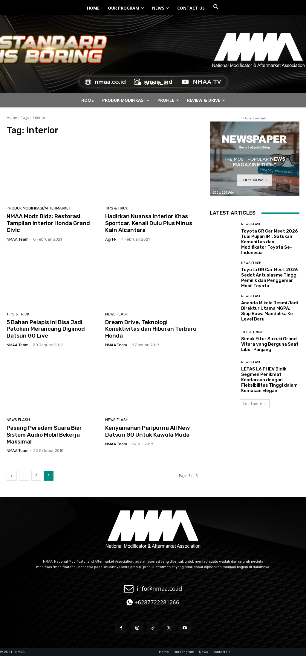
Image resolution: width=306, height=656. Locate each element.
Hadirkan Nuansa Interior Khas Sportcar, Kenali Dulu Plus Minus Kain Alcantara (148, 223)
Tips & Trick (116, 208)
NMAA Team (17, 239)
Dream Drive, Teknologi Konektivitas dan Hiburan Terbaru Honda (151, 329)
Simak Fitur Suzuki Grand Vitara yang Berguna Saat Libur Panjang (270, 344)
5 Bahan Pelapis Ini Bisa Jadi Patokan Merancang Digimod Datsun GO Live (46, 329)
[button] (216, 7)
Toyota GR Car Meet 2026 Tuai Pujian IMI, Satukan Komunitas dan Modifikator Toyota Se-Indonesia (269, 241)
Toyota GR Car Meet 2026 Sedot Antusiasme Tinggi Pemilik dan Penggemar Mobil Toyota (269, 277)
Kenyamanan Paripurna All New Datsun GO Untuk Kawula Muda (147, 431)
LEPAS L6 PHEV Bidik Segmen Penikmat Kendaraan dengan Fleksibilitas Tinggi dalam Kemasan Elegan (269, 379)
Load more (254, 403)
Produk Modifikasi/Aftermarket (39, 208)
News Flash (116, 314)
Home (12, 117)
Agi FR (111, 239)
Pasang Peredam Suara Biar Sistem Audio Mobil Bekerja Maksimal (44, 434)
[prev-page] (12, 476)
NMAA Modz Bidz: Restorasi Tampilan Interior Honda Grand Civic (48, 223)
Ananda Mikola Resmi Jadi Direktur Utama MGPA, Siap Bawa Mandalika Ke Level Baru (269, 311)
